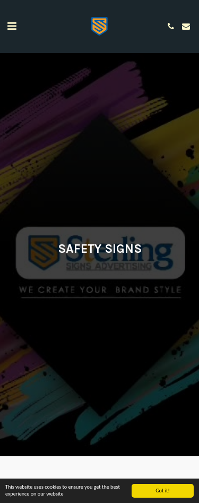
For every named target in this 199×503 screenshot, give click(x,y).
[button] (12, 26)
